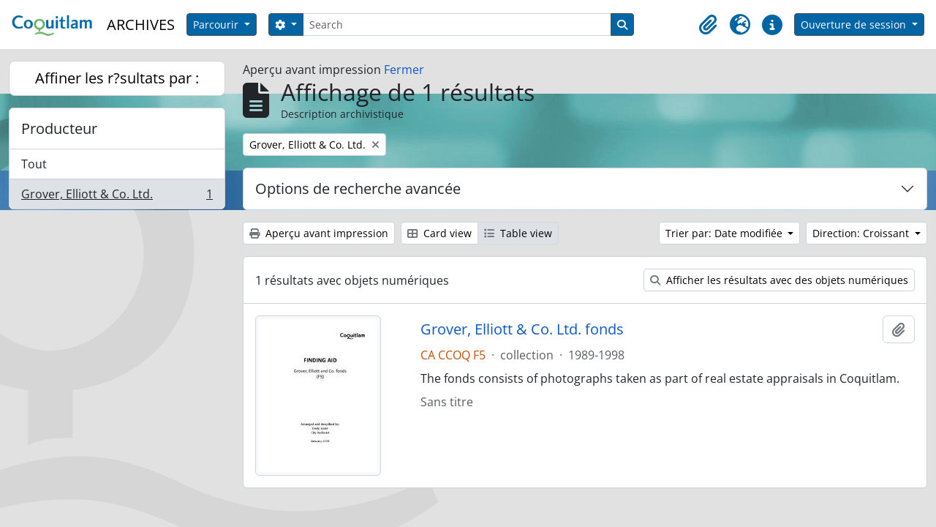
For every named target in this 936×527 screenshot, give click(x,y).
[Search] (457, 24)
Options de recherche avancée (358, 188)
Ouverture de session (855, 24)
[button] (708, 25)
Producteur (59, 128)
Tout (34, 164)
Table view (518, 233)
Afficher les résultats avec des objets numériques (779, 280)
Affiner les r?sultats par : (117, 78)
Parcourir (217, 24)
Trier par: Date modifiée (725, 233)
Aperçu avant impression (318, 233)
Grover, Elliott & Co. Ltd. (116, 197)
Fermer (404, 69)
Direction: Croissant (862, 233)
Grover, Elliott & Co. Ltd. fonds (522, 329)
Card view (439, 233)
